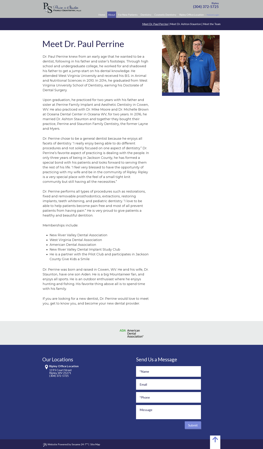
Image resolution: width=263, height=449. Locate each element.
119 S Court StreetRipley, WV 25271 (60, 371)
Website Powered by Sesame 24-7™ (65, 445)
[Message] (168, 412)
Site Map (95, 444)
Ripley (215, 3)
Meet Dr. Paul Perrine (155, 24)
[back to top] (215, 442)
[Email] (168, 384)
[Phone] (168, 397)
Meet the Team (212, 24)
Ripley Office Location (64, 366)
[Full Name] (168, 371)
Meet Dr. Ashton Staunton (185, 24)
